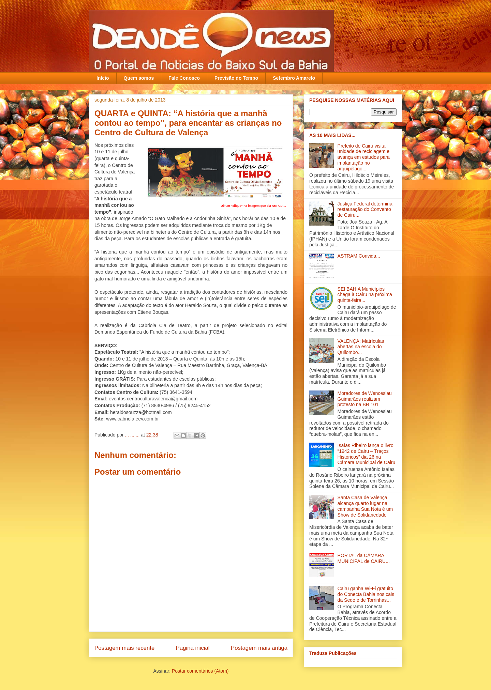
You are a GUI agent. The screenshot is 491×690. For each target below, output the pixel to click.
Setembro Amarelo (294, 78)
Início (102, 78)
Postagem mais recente (124, 648)
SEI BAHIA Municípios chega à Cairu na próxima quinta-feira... (365, 294)
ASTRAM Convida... (359, 256)
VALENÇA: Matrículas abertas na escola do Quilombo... (361, 346)
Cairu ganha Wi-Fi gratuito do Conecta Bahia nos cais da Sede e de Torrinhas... (366, 594)
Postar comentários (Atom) (200, 671)
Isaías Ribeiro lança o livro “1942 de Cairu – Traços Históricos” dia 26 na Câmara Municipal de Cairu (367, 454)
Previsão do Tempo (236, 78)
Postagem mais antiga (259, 648)
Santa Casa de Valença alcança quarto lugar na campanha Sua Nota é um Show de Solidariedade (365, 506)
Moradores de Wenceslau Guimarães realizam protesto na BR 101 (365, 399)
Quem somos (139, 78)
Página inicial (193, 648)
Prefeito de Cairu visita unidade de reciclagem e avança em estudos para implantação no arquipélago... (364, 157)
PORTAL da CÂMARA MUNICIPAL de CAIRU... (364, 558)
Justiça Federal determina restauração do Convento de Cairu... (365, 209)
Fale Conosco (184, 78)
